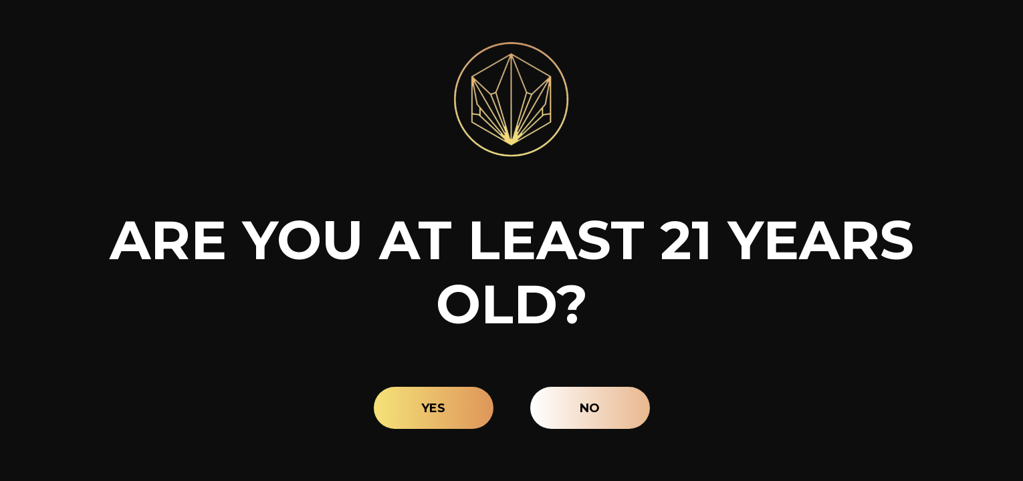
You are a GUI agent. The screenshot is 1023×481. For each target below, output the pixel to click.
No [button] (590, 408)
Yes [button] (433, 408)
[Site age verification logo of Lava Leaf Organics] (511, 99)
